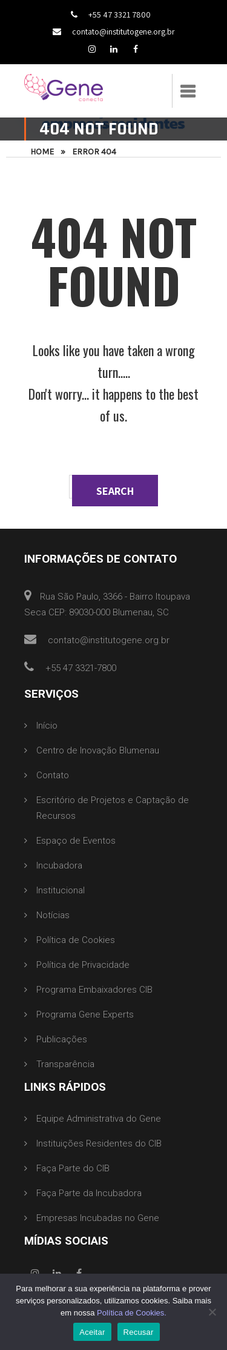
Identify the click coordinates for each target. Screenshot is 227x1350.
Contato (52, 775)
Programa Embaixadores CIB (94, 989)
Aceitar (92, 1332)
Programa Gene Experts (85, 1014)
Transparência (65, 1064)
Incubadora (59, 865)
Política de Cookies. (131, 1312)
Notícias (53, 915)
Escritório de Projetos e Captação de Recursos (112, 808)
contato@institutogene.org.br (114, 31)
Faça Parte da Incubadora (89, 1193)
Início (47, 725)
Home (42, 152)
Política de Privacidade (83, 964)
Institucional (60, 890)
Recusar (138, 1332)
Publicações (61, 1039)
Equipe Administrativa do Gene (98, 1118)
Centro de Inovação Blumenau (97, 750)
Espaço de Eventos (76, 840)
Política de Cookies (75, 940)
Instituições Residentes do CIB (99, 1143)
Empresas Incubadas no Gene (97, 1218)
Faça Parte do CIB (73, 1168)
